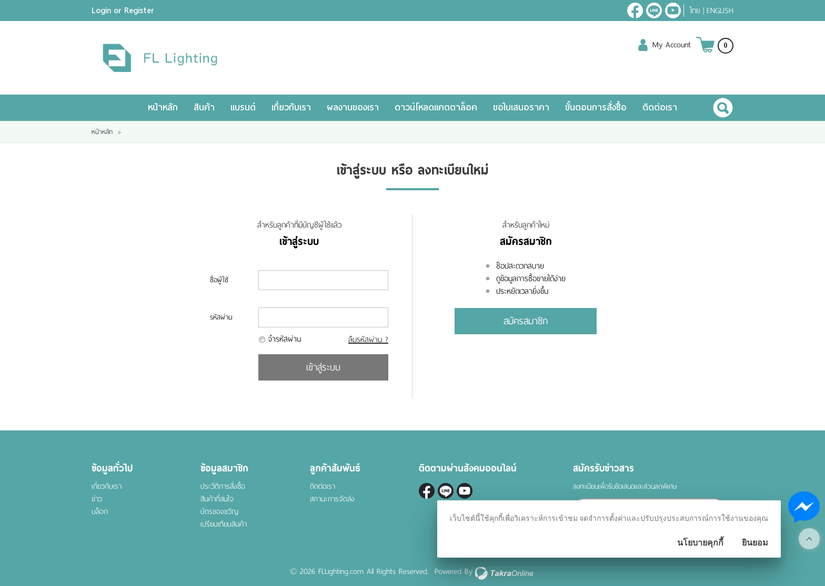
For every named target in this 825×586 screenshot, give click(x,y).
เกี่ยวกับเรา (291, 107)
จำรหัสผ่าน (284, 339)
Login (101, 10)
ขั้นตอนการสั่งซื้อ (596, 107)
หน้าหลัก (163, 107)
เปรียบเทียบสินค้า (223, 524)
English (720, 10)
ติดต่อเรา (659, 107)
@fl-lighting (654, 10)
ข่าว (97, 499)
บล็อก (100, 511)
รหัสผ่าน (221, 317)
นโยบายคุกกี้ (700, 542)
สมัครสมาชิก (526, 321)
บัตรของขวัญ (219, 511)
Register (139, 10)
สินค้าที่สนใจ (217, 499)
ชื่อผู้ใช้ (219, 280)
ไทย (694, 10)
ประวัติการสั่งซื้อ (222, 486)
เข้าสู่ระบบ (323, 367)
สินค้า (204, 107)
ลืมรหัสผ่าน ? (368, 339)
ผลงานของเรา (353, 107)
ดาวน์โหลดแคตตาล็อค (436, 107)
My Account (671, 45)
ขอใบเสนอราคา (521, 107)
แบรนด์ (243, 107)
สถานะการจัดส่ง (332, 499)
